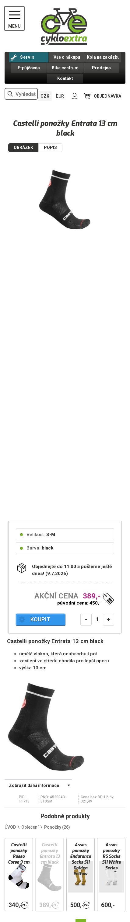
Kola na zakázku (103, 57)
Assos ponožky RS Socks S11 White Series (111, 856)
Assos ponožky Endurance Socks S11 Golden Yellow (80, 859)
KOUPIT (40, 619)
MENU (14, 26)
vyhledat (10, 93)
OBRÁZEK (23, 147)
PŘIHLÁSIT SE (74, 96)
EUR (60, 96)
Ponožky (57, 827)
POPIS (50, 147)
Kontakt (65, 78)
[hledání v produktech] (21, 93)
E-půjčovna (29, 67)
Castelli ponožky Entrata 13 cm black (50, 853)
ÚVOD (10, 827)
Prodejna (101, 67)
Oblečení (30, 827)
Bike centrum (65, 67)
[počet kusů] (97, 619)
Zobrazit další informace (34, 785)
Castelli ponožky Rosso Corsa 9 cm (19, 853)
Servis (27, 57)
